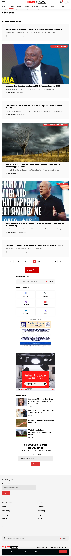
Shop (4, 527)
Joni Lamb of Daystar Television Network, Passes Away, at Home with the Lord (40, 401)
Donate (40, 519)
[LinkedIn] (25, 312)
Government (32, 437)
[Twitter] (45, 295)
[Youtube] (45, 303)
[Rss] (65, 547)
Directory (5, 523)
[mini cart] (61, 2)
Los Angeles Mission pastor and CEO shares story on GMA (32, 86)
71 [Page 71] (55, 261)
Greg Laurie (62, 183)
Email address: (35, 457)
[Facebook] (25, 295)
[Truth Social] (45, 312)
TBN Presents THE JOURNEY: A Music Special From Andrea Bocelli (33, 107)
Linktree (41, 507)
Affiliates (5, 519)
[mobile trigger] (4, 2)
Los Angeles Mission (59, 46)
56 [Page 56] (26, 261)
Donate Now (32, 270)
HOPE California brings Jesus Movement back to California (33, 29)
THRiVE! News (12, 36)
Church (30, 415)
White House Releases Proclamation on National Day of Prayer (40, 432)
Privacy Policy (24, 551)
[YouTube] (51, 547)
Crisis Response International (55, 124)
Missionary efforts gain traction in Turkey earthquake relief (34, 245)
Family (30, 425)
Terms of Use (34, 551)
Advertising (6, 511)
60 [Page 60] (43, 261)
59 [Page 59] (39, 261)
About (4, 507)
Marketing (41, 511)
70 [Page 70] (51, 261)
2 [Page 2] (18, 261)
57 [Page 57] (30, 261)
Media (30, 406)
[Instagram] (25, 303)
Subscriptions (7, 515)
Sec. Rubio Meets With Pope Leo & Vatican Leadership (41, 411)
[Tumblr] (63, 547)
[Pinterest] (54, 547)
